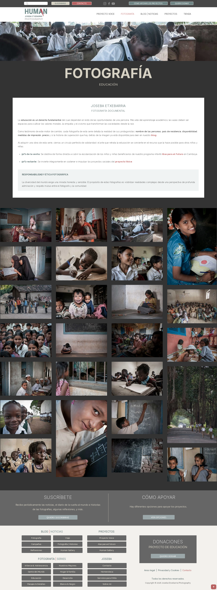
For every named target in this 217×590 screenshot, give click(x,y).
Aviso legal (149, 570)
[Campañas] (36, 544)
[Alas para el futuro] (106, 544)
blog (154, 135)
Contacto (186, 570)
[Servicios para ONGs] (107, 578)
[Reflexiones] (36, 550)
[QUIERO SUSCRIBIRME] (57, 517)
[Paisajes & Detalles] (36, 584)
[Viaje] (67, 538)
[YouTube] (113, 4)
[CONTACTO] (82, 3)
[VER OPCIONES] (159, 517)
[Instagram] (105, 4)
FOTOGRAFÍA (108, 73)
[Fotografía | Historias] (67, 544)
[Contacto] (107, 565)
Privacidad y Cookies (168, 570)
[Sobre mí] (107, 584)
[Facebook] (109, 4)
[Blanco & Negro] (67, 584)
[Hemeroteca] (107, 571)
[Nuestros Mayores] (67, 565)
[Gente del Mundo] (36, 571)
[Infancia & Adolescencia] (36, 565)
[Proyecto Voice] (106, 538)
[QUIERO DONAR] (181, 3)
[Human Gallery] (68, 550)
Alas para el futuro (172, 154)
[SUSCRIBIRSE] (60, 3)
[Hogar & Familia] (67, 571)
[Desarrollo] (67, 578)
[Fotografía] (36, 538)
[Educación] (36, 578)
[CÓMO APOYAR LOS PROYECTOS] (148, 3)
